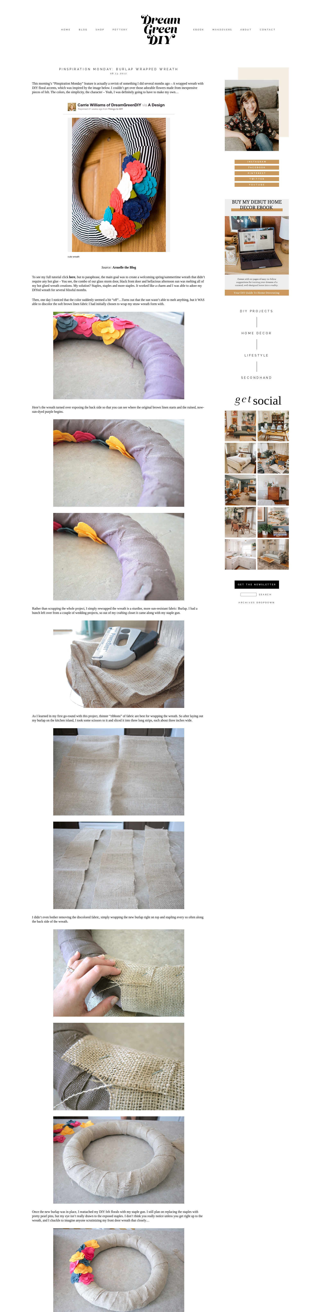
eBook (198, 29)
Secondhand (256, 377)
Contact (268, 29)
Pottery (120, 29)
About (246, 29)
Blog (83, 29)
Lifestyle (257, 355)
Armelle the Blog (124, 267)
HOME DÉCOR (257, 333)
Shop (100, 29)
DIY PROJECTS (256, 311)
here (72, 277)
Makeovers (222, 29)
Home (66, 29)
